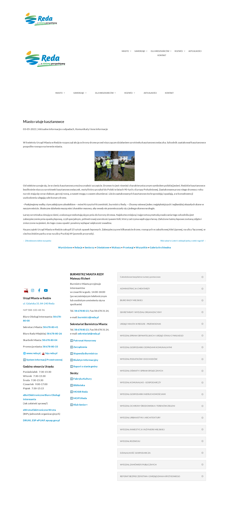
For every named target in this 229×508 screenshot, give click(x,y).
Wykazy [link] (116, 247)
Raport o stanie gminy (85, 366)
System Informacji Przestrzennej (44, 359)
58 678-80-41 (50, 327)
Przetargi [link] (128, 247)
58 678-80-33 (50, 346)
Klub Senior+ (80, 404)
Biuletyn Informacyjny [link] (85, 360)
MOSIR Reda (80, 391)
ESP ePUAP (38, 420)
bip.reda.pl (51, 353)
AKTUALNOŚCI (195, 51)
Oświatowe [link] (103, 247)
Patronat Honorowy (84, 340)
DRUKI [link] (27, 420)
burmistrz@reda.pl (88, 317)
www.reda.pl (33, 353)
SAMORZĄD (139, 51)
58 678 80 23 (81, 310)
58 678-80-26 (54, 333)
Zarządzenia (80, 347)
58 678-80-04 (49, 340)
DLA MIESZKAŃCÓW (160, 51)
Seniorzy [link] (89, 247)
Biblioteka (79, 385)
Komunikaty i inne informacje (91, 129)
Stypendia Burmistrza (85, 353)
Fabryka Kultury (82, 378)
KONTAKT (161, 55)
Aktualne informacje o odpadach (56, 129)
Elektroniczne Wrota (39, 409)
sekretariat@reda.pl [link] (89, 333)
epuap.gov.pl (53, 420)
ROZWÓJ (179, 51)
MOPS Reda (80, 398)
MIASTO (125, 51)
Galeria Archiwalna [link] (160, 247)
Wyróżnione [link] (65, 247)
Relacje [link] (78, 247)
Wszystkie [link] (141, 247)
